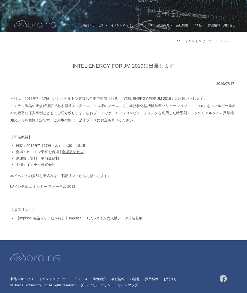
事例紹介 (163, 25)
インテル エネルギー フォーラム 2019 (44, 186)
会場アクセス (72, 152)
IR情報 (197, 25)
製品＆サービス (93, 25)
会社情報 (182, 25)
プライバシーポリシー (97, 285)
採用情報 (214, 25)
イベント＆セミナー (124, 25)
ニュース (147, 25)
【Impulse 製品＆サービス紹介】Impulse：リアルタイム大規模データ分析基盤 (79, 218)
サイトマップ (128, 285)
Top (178, 41)
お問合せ (229, 25)
